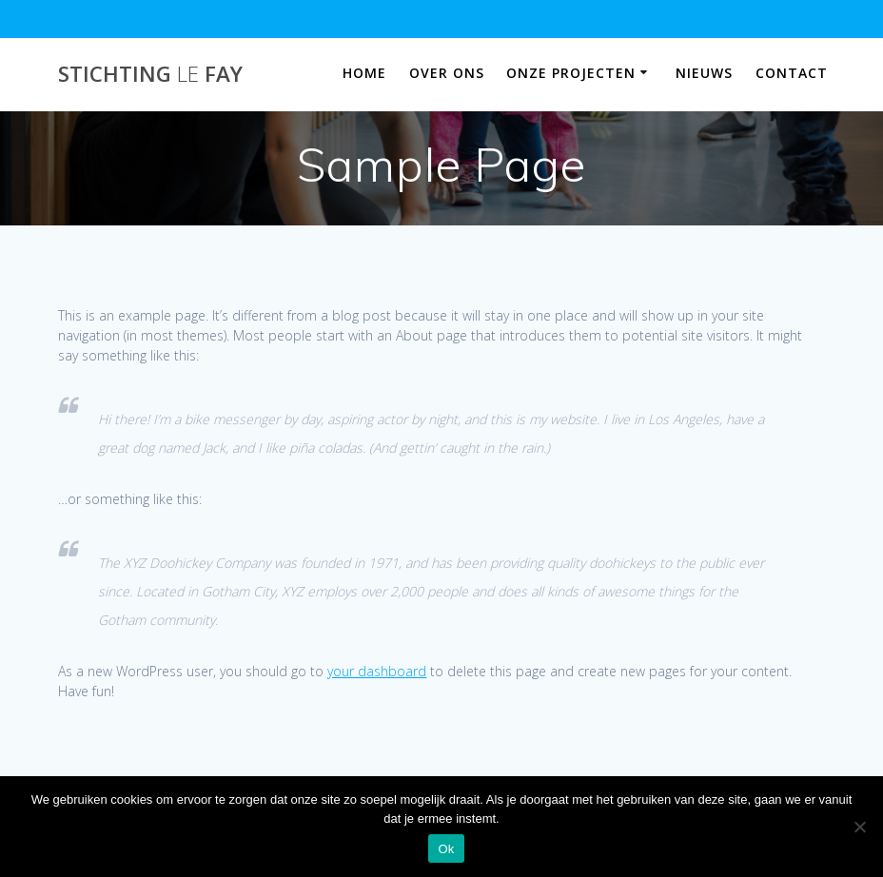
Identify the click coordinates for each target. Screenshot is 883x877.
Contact (791, 73)
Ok (446, 849)
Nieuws (704, 73)
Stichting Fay (150, 74)
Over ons (446, 73)
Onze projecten (571, 73)
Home (364, 73)
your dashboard (376, 671)
